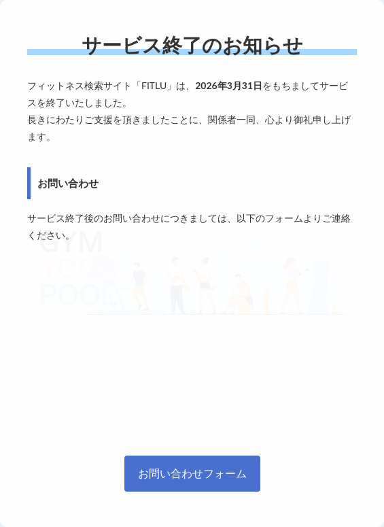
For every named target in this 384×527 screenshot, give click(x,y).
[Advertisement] (192, 345)
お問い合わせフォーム (192, 472)
